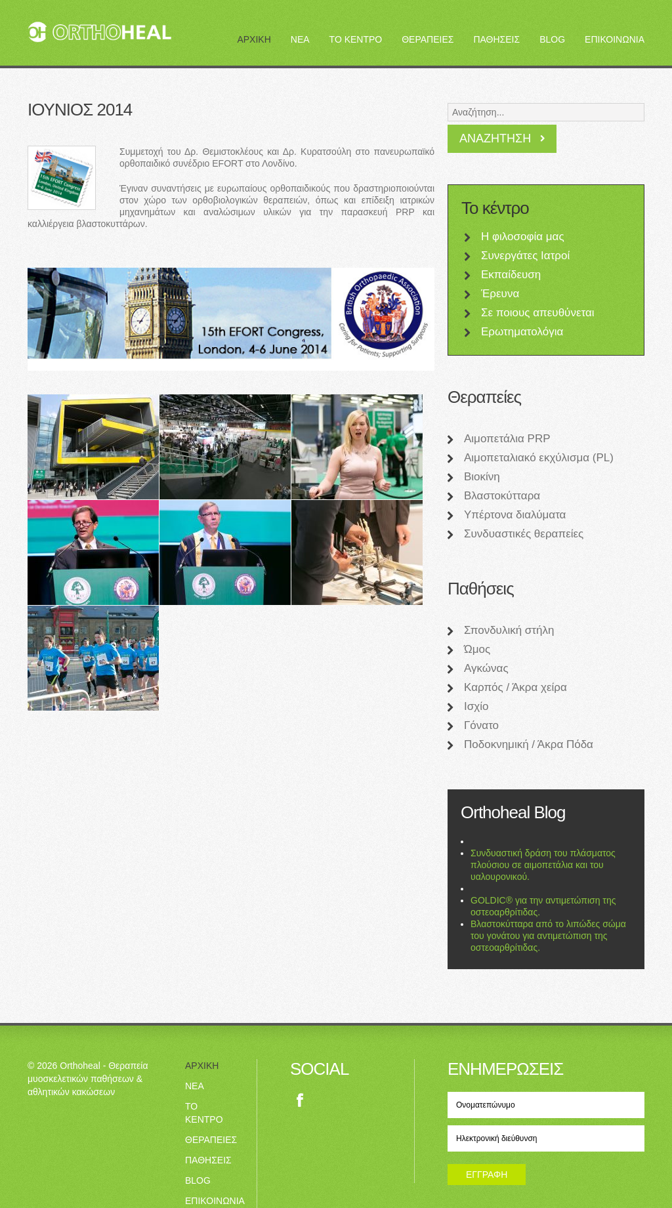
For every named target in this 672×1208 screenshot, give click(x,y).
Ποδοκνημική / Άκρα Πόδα (528, 744)
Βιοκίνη (482, 476)
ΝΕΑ (300, 39)
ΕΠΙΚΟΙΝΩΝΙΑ (614, 39)
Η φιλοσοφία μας (522, 236)
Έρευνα (500, 293)
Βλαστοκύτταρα (502, 495)
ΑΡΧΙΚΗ (253, 39)
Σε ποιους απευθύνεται (538, 312)
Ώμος (477, 649)
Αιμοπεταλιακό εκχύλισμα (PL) (539, 457)
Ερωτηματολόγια (522, 331)
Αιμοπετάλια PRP (507, 438)
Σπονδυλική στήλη (509, 630)
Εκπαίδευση (511, 274)
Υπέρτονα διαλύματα (515, 515)
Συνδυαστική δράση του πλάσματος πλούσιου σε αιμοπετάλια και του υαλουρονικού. (543, 865)
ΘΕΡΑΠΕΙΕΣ (427, 39)
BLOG (552, 39)
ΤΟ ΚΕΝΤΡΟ (356, 39)
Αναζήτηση (495, 138)
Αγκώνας (486, 668)
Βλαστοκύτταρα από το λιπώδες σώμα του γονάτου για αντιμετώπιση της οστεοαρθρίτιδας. (548, 936)
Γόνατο (481, 725)
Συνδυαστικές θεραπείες (523, 534)
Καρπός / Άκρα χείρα (515, 687)
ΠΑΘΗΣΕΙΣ (496, 39)
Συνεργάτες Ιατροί (525, 255)
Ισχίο (476, 706)
